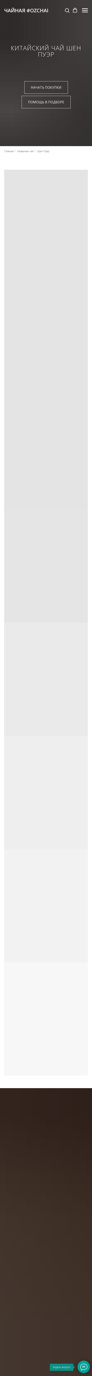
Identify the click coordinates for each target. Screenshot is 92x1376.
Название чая (25, 151)
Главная (9, 151)
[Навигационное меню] (85, 10)
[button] (67, 10)
